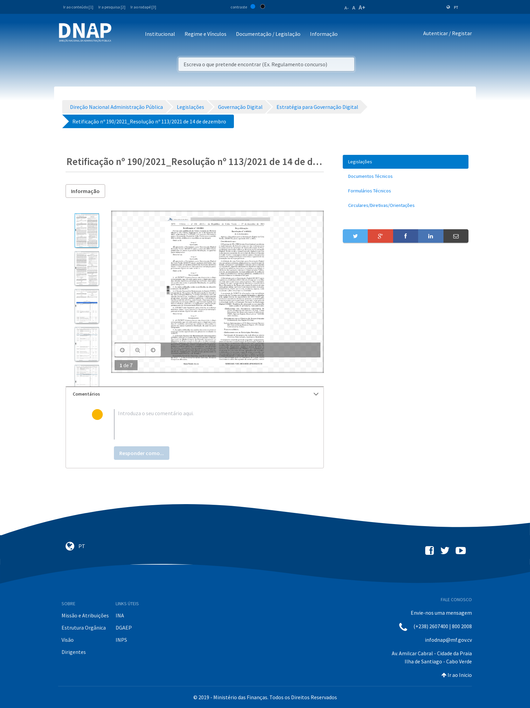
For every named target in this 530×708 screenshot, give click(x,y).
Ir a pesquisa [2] (111, 6)
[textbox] (205, 424)
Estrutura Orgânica (84, 627)
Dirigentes (74, 651)
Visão (68, 639)
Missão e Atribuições (85, 615)
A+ (362, 7)
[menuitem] (405, 162)
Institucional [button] (160, 33)
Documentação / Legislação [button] (268, 33)
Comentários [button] (195, 394)
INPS (121, 639)
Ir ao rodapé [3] (143, 6)
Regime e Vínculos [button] (205, 33)
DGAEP (124, 627)
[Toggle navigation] (121, 34)
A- (346, 8)
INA (120, 615)
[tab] (194, 394)
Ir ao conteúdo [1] (78, 6)
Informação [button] (324, 33)
